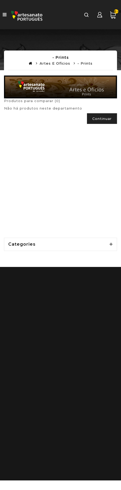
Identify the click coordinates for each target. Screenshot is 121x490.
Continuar (102, 118)
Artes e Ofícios (55, 63)
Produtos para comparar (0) (32, 101)
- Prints (85, 63)
